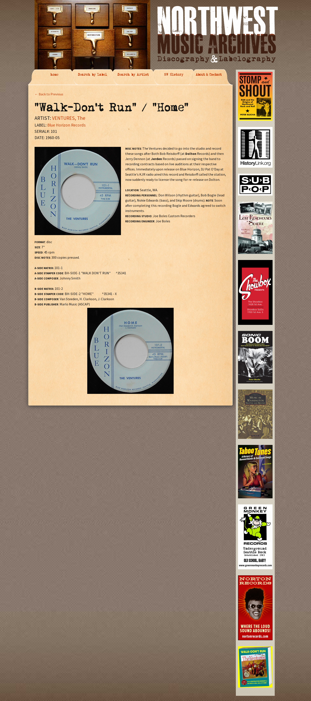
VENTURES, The (68, 118)
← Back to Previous (49, 94)
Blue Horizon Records (66, 125)
